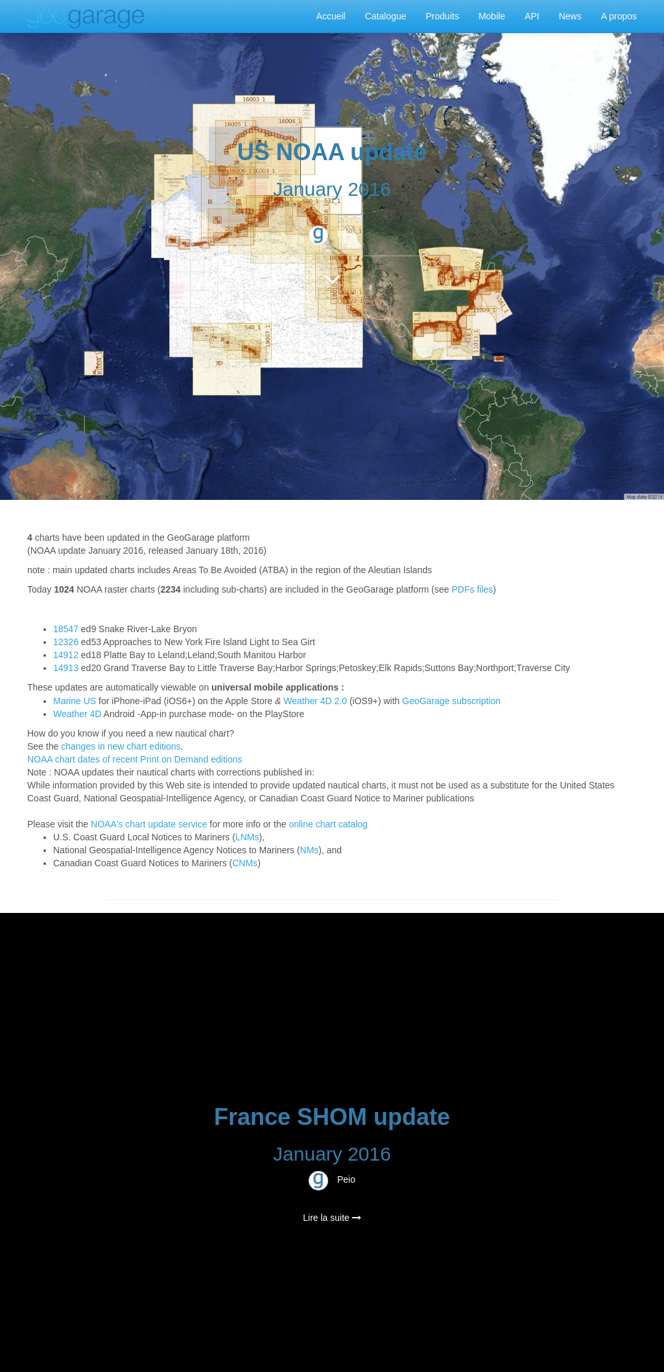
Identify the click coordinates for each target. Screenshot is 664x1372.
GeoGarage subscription (451, 701)
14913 (65, 668)
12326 (65, 642)
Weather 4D (77, 714)
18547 (65, 629)
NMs (309, 850)
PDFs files (472, 589)
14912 (65, 655)
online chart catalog (328, 824)
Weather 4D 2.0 (315, 701)
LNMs (247, 837)
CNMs (244, 863)
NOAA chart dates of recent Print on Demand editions (135, 759)
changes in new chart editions (120, 746)
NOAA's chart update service (149, 824)
